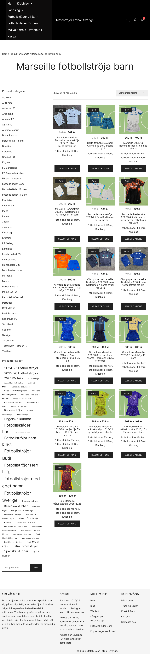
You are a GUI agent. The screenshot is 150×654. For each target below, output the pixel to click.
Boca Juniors (9, 135)
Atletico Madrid (10, 130)
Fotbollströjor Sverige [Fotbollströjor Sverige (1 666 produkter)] (16, 496)
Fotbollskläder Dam (13, 183)
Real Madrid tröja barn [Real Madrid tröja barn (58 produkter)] (30, 538)
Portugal (7, 302)
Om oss (125, 616)
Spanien (6, 329)
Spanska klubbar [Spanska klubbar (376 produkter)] (16, 551)
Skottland (7, 324)
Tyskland (7, 351)
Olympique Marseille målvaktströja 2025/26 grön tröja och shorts (100, 429)
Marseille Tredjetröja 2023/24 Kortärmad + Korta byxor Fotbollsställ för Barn (133, 218)
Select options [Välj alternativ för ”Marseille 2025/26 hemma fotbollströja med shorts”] (133, 168)
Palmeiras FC (9, 291)
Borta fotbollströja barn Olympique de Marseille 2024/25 (100, 145)
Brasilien (6, 146)
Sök (36, 567)
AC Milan (7, 97)
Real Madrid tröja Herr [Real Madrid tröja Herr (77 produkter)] (13, 542)
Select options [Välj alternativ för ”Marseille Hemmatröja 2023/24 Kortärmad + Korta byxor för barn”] (67, 239)
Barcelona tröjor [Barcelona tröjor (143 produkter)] (13, 410)
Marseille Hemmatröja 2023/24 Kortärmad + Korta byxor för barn (67, 211)
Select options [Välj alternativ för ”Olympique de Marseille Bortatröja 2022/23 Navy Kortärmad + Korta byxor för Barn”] (100, 306)
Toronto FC (8, 340)
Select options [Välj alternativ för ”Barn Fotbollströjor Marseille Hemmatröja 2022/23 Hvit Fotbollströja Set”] (67, 168)
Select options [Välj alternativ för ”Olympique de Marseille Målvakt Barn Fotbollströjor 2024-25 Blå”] (67, 380)
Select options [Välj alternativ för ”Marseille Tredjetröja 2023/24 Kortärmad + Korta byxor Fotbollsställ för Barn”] (133, 239)
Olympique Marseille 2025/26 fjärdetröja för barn (133, 355)
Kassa (12, 36)
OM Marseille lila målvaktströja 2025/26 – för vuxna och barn (133, 429)
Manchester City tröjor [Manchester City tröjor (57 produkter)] (12, 515)
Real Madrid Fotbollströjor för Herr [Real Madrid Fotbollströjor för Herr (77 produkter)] (22, 532)
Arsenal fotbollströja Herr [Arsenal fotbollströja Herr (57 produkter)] (13, 383)
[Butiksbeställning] (132, 93)
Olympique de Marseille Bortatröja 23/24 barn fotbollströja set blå (133, 282)
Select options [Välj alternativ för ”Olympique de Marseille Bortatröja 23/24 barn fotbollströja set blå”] (133, 306)
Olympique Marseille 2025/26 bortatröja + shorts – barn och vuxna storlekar (100, 356)
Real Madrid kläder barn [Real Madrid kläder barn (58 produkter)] (22, 534)
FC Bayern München (13, 173)
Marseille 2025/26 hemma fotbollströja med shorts (133, 145)
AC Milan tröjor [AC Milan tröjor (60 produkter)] (33, 379)
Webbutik (35, 30)
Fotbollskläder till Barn (23, 16)
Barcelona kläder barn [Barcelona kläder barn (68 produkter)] (22, 399)
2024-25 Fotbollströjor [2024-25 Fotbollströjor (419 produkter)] (21, 368)
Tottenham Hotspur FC (15, 345)
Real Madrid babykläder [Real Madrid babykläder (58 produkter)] (26, 522)
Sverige (6, 335)
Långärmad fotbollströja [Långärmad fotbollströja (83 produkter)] (22, 511)
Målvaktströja (17, 30)
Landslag (16, 10)
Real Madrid (8, 308)
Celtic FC (7, 151)
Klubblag (25, 3)
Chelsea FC (8, 156)
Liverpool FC (9, 259)
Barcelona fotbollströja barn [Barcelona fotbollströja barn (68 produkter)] (15, 391)
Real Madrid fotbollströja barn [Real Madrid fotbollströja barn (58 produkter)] (15, 526)
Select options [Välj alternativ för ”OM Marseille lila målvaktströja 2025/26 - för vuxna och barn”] (133, 455)
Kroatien (6, 237)
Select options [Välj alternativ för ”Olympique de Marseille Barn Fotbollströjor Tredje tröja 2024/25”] (67, 306)
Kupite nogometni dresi (103, 631)
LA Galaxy (8, 243)
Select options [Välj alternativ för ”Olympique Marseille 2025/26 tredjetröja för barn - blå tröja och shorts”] (67, 455)
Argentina (7, 113)
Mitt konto (127, 600)
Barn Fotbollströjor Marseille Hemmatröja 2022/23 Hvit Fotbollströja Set (67, 141)
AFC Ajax (7, 102)
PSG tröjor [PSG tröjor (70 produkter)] (8, 522)
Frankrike (7, 200)
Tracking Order (129, 605)
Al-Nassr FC (9, 108)
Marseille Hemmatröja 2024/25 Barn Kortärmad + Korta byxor (100, 217)
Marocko (7, 275)
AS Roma (7, 124)
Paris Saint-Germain (13, 297)
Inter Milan (8, 205)
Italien (5, 216)
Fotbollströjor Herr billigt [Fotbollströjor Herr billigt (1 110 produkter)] (20, 468)
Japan (5, 221)
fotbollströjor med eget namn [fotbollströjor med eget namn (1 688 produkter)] (21, 482)
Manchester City (11, 264)
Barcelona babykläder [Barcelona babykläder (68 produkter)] (21, 387)
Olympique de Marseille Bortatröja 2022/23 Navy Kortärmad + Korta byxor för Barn (100, 283)
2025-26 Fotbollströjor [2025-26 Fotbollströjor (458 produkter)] (21, 373)
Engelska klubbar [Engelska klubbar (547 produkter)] (17, 419)
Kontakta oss (128, 621)
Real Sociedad (10, 313)
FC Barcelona (9, 167)
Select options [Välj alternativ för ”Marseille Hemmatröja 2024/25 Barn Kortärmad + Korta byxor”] (100, 239)
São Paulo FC (9, 318)
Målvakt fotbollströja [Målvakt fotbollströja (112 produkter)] (28, 518)
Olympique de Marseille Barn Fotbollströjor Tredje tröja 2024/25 (67, 287)
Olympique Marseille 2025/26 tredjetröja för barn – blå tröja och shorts (67, 430)
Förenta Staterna (11, 178)
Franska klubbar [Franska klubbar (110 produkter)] (30, 501)
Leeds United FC (11, 254)
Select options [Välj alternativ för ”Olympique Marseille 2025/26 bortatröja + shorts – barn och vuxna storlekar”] (100, 380)
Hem (11, 3)
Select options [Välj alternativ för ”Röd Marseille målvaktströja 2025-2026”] (67, 523)
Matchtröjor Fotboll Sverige (75, 20)
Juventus (7, 227)
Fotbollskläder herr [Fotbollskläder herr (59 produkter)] (23, 433)
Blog (92, 605)
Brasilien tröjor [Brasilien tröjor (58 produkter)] (22, 415)
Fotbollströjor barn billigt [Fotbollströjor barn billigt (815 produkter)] (19, 441)
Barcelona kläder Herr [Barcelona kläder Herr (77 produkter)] (13, 402)
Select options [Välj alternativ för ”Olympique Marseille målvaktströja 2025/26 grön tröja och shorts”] (100, 455)
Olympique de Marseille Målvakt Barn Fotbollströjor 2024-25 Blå (67, 356)
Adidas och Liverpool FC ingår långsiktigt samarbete (71, 638)
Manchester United (12, 270)
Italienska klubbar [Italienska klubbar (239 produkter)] (16, 506)
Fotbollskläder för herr (23, 23)
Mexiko (6, 281)
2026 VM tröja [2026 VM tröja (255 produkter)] (13, 378)
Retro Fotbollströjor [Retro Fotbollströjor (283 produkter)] (25, 546)
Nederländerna (10, 286)
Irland (5, 210)
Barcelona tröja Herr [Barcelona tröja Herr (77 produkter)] (19, 406)
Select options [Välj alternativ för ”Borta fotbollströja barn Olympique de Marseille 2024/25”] (100, 168)
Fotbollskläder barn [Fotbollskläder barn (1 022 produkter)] (16, 428)
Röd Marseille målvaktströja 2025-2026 (67, 502)
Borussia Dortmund (13, 140)
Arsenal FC (8, 119)
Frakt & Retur (128, 611)
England (6, 162)
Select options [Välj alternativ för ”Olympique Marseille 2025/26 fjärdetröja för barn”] (133, 380)
